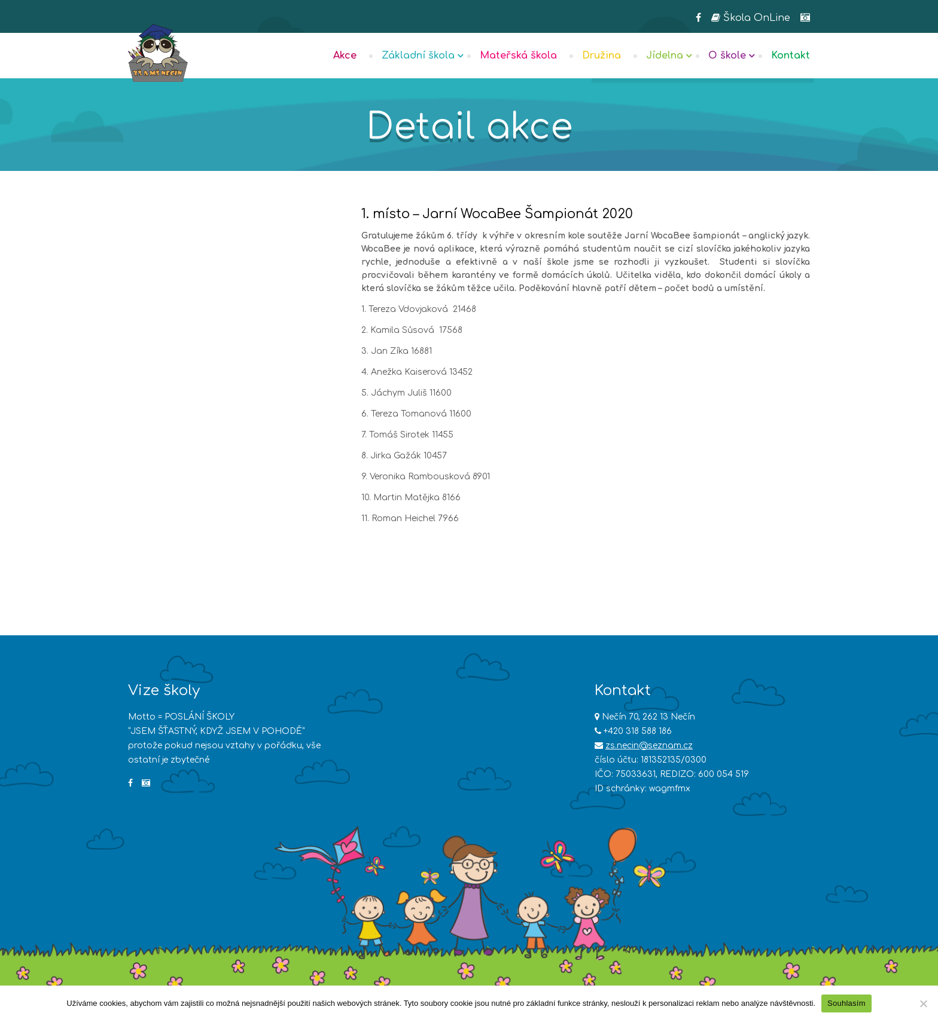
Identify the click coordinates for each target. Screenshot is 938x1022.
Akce (345, 55)
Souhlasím (846, 1003)
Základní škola (418, 55)
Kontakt (790, 55)
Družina (601, 55)
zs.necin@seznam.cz (649, 745)
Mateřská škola (518, 55)
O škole (727, 55)
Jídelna (664, 55)
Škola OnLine (750, 18)
